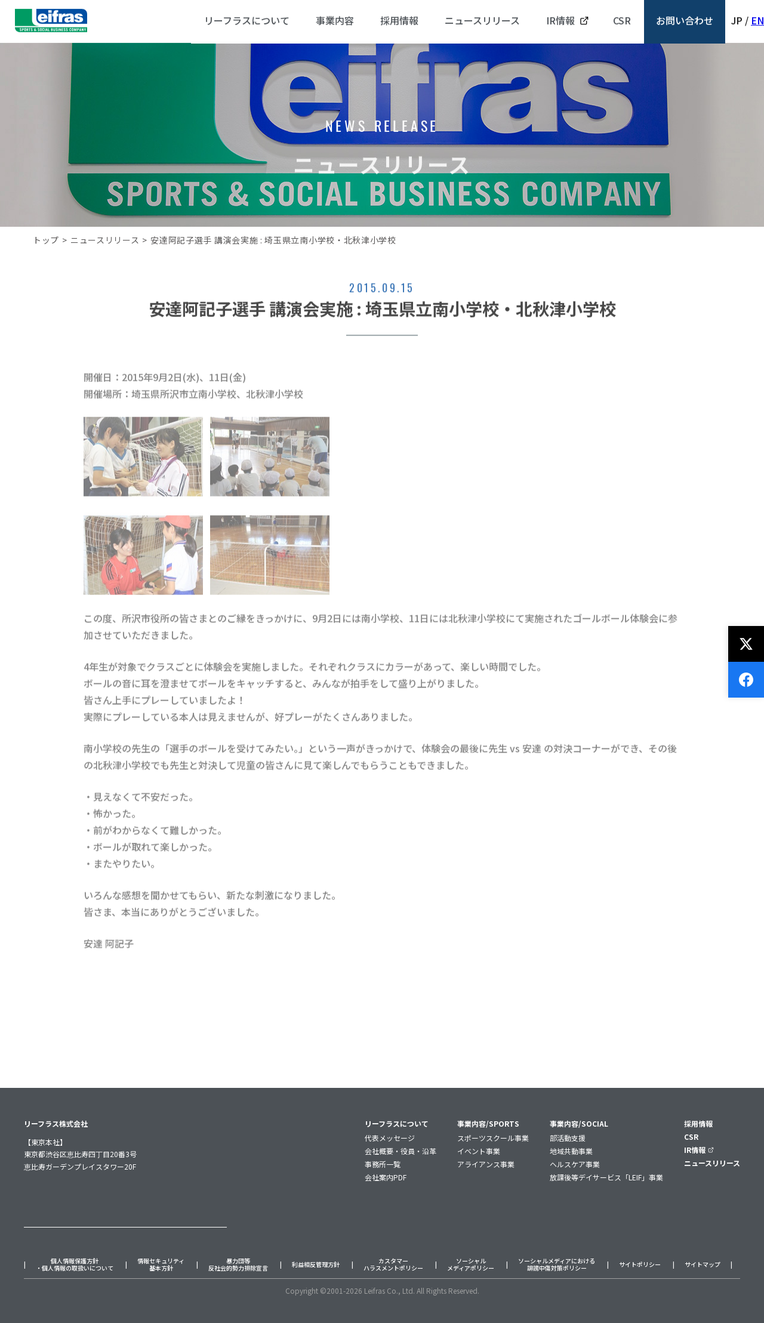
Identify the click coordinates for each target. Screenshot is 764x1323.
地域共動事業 (571, 1151)
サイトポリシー (640, 1265)
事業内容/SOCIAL (579, 1123)
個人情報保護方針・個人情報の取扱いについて (74, 1264)
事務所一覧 (383, 1164)
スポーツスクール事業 (493, 1138)
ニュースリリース (105, 240)
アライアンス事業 (486, 1164)
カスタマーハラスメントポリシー (393, 1264)
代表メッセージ (390, 1138)
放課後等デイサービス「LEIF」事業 (606, 1177)
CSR (691, 1136)
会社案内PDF (385, 1177)
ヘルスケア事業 (575, 1164)
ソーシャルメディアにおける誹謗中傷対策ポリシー (556, 1264)
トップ (46, 240)
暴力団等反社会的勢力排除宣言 (238, 1264)
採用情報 (698, 1123)
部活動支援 (568, 1138)
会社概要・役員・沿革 (400, 1151)
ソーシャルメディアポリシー (470, 1264)
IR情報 (699, 1150)
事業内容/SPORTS (488, 1123)
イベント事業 (478, 1151)
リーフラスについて (397, 1123)
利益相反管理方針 (316, 1265)
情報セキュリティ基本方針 (160, 1264)
